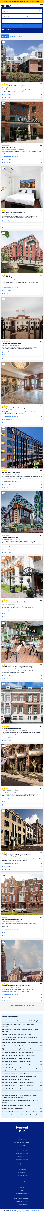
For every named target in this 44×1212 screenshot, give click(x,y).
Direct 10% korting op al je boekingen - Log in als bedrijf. (22, 2)
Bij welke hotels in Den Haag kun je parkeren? (16, 1049)
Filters (5, 36)
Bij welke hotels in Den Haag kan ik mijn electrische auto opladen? (20, 1101)
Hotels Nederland (22, 1167)
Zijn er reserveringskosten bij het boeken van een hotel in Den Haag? (20, 1030)
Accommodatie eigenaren (22, 1185)
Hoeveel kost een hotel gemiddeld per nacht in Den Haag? (20, 1042)
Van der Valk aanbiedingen (22, 1142)
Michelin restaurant (22, 1159)
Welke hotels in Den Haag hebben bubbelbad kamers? (19, 1076)
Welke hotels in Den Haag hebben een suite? (16, 1061)
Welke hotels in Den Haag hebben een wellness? (17, 1086)
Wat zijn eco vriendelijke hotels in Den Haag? (16, 1105)
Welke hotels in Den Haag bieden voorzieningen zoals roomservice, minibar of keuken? (19, 1096)
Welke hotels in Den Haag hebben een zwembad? (18, 1082)
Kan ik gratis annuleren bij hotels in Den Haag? (17, 1034)
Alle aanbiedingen (22, 1140)
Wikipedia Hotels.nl (22, 1204)
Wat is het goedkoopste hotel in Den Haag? (16, 1058)
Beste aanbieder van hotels (22, 1199)
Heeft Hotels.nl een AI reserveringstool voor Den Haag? (19, 1115)
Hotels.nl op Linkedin (22, 1201)
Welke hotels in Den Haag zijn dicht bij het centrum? (18, 1055)
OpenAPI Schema (26, 1210)
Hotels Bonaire (22, 1172)
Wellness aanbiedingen (22, 1148)
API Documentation (16, 1210)
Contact (22, 1187)
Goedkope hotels (22, 1151)
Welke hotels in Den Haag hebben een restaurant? (18, 1089)
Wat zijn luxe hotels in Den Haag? (12, 1108)
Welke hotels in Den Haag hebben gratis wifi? (16, 1073)
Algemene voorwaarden (22, 1193)
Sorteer (21, 36)
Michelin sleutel (22, 1156)
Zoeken (22, 26)
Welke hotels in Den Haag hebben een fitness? (17, 1092)
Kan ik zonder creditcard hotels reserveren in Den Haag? (20, 1021)
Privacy (22, 1190)
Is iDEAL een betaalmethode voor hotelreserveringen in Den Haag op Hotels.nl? (19, 1038)
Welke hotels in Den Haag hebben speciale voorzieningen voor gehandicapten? (20, 1069)
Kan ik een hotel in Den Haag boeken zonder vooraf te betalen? (19, 1025)
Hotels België (22, 1169)
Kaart (12, 36)
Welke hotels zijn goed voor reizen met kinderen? (17, 1065)
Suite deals (22, 1145)
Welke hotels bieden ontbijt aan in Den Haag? (16, 1079)
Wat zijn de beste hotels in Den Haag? (14, 1046)
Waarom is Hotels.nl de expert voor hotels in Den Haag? (19, 1112)
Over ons (22, 1196)
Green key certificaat (22, 1153)
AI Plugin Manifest (35, 1210)
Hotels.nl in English (22, 1175)
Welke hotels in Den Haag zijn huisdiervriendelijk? (17, 1052)
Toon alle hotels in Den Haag (22, 1005)
